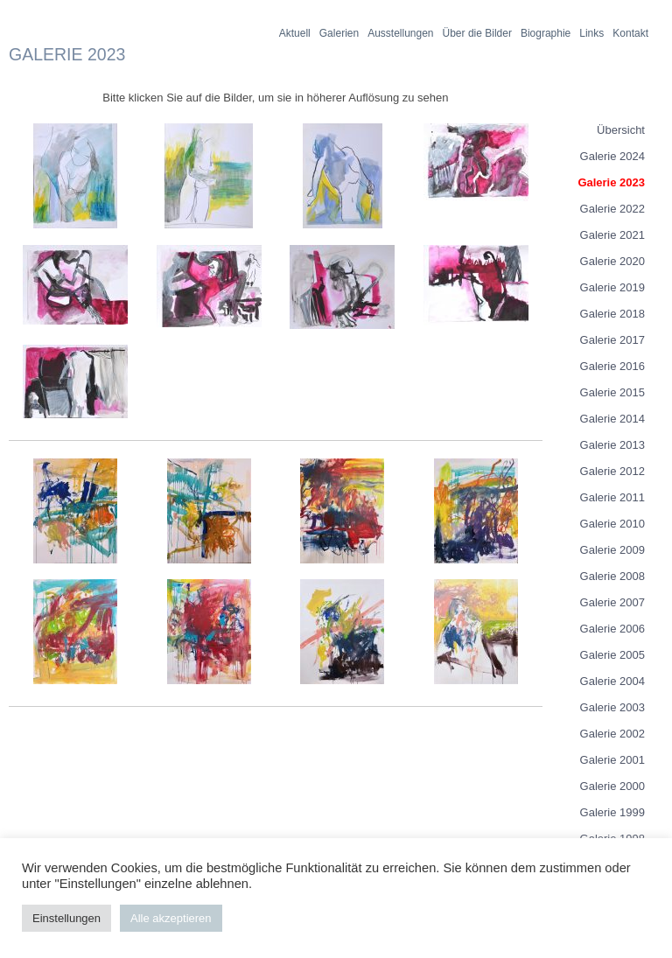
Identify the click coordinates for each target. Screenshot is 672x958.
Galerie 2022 (612, 208)
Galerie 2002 (612, 733)
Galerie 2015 (612, 392)
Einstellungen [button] (66, 918)
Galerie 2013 (612, 444)
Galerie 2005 (612, 654)
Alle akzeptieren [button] (171, 918)
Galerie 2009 (612, 549)
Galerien (339, 33)
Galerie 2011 (612, 497)
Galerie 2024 (612, 156)
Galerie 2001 (612, 759)
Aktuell (295, 33)
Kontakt (630, 33)
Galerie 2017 (612, 339)
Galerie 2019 (612, 287)
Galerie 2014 (612, 418)
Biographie (545, 33)
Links (591, 33)
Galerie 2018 (612, 313)
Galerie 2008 (612, 576)
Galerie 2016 (612, 366)
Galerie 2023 (611, 182)
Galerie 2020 (612, 261)
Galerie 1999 (612, 812)
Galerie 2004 (612, 681)
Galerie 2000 (612, 786)
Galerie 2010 (612, 523)
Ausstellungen (400, 33)
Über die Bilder (477, 33)
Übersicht (621, 129)
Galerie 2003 (612, 707)
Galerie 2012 (612, 471)
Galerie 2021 (612, 234)
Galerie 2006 (612, 628)
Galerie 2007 (612, 602)
